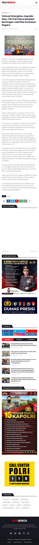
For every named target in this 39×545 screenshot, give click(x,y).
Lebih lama (33, 251)
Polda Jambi (25, 502)
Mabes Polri (27, 505)
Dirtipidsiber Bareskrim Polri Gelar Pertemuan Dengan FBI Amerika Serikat (24, 344)
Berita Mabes (6, 502)
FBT (30, 539)
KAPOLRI (5, 505)
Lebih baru (6, 251)
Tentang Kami (17, 542)
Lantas (19, 505)
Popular (8, 339)
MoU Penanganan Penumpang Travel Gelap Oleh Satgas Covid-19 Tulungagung (23, 361)
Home (9, 542)
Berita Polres (24, 499)
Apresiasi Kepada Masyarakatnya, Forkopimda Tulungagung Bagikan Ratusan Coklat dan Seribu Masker (22, 370)
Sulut (18, 508)
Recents (19, 339)
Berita (10, 13)
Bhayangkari (25, 508)
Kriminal (12, 505)
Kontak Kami (28, 542)
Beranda (4, 13)
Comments (31, 339)
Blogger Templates (20, 539)
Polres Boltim (15, 499)
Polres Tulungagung (8, 508)
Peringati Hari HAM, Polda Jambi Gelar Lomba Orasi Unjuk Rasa (23, 352)
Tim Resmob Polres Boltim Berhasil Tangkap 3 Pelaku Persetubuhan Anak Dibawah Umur (23, 379)
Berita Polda (16, 502)
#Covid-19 (6, 499)
